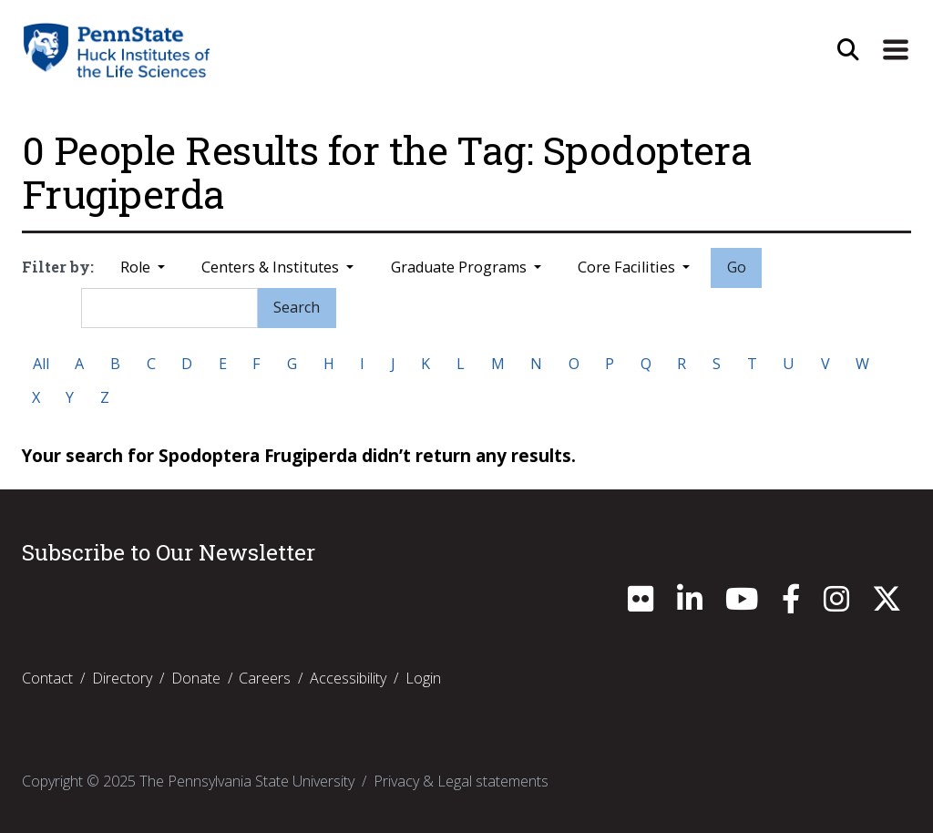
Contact (47, 678)
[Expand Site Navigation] (895, 50)
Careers (265, 678)
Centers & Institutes (272, 267)
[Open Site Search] (848, 50)
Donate (195, 678)
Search (296, 307)
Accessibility (348, 678)
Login (423, 678)
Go (736, 267)
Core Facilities (628, 267)
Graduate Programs (460, 267)
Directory (122, 678)
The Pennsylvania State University (246, 781)
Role (137, 267)
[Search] (169, 308)
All (41, 364)
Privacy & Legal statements (461, 781)
